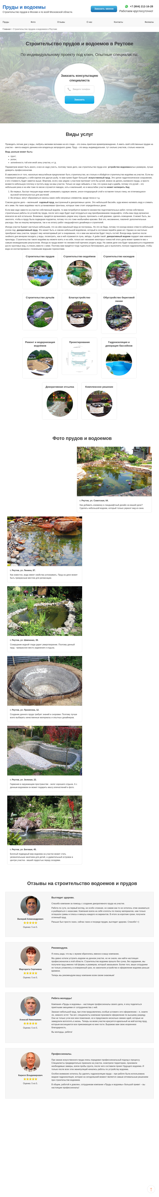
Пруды (6, 22)
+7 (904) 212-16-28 (139, 6)
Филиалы (149, 22)
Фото (33, 22)
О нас (89, 22)
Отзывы (61, 22)
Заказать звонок (101, 9)
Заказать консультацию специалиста (79, 78)
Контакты (118, 22)
